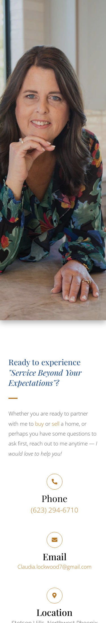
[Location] (54, 595)
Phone (54, 498)
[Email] (54, 540)
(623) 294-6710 (54, 509)
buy (39, 423)
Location (54, 612)
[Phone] (54, 482)
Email (54, 556)
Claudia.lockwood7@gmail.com (55, 566)
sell (55, 423)
